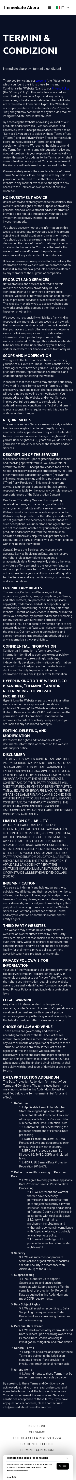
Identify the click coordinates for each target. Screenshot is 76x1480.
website (41, 80)
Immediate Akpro (15, 69)
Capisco (62, 1466)
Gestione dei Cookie (37, 1444)
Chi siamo (37, 1432)
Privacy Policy (60, 88)
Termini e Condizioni (37, 1450)
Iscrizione (37, 1426)
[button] (49, 7)
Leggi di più (11, 1477)
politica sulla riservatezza (37, 1438)
